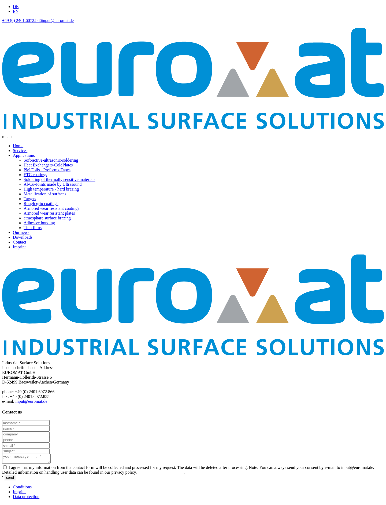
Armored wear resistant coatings (51, 208)
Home (18, 145)
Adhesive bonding (39, 223)
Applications (24, 155)
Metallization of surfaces (45, 194)
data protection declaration (161, 474)
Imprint (19, 247)
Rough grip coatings (41, 203)
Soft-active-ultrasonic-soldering (51, 160)
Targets (30, 198)
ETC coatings (35, 174)
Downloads (22, 237)
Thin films (33, 227)
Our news (21, 232)
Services (20, 150)
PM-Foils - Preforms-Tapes (47, 170)
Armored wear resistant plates (49, 213)
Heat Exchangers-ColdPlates (48, 165)
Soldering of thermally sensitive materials (59, 179)
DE (15, 6)
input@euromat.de (58, 20)
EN (15, 11)
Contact (19, 242)
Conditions (22, 488)
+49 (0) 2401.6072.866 (22, 20)
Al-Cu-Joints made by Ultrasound (52, 184)
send (10, 479)
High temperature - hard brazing (51, 189)
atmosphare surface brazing (47, 218)
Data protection (26, 498)
